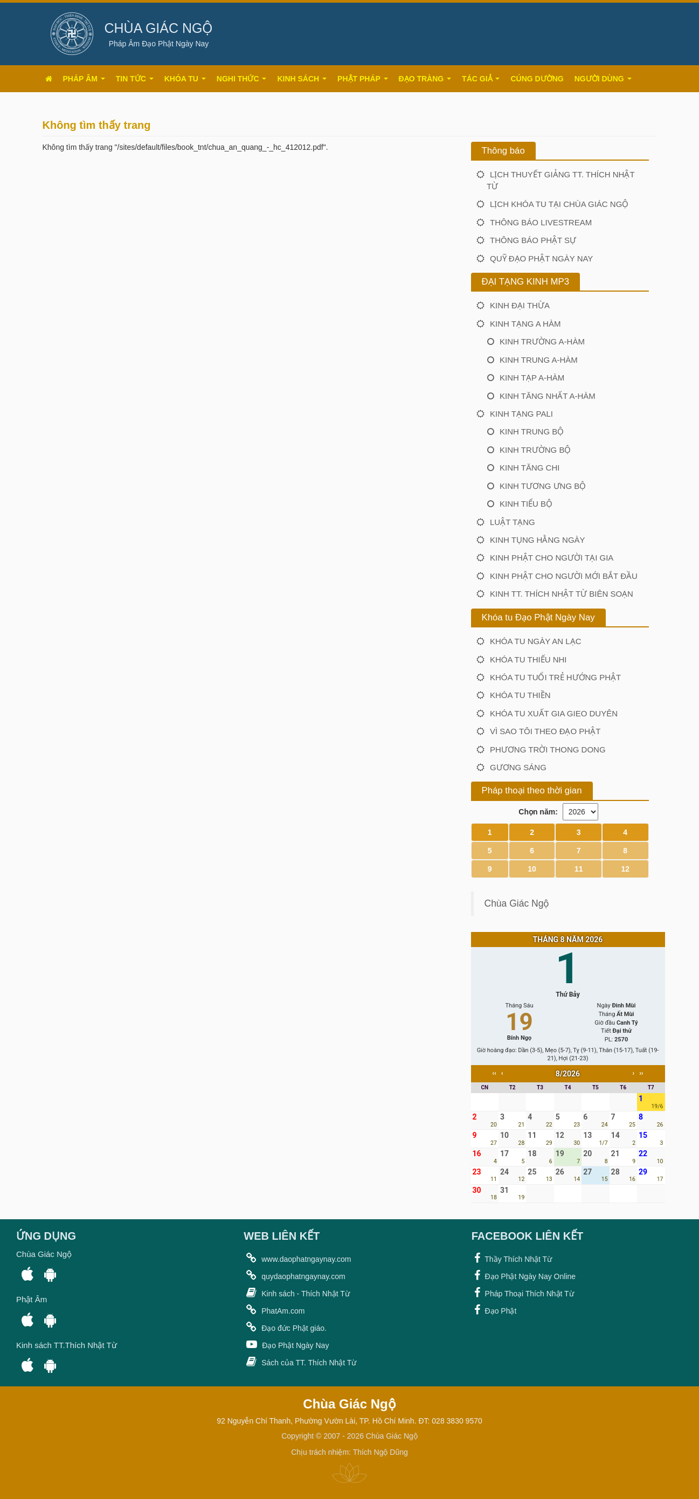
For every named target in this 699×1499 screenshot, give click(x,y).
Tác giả (481, 78)
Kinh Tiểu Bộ (526, 503)
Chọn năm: (538, 811)
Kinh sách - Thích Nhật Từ (296, 1292)
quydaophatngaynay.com (294, 1275)
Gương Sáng (518, 767)
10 (532, 869)
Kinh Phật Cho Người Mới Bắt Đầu (564, 576)
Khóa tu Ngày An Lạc (536, 641)
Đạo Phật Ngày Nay (286, 1344)
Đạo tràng (425, 78)
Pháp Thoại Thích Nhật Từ (523, 1292)
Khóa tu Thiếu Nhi (528, 659)
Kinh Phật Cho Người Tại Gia (551, 557)
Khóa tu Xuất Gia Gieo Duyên (554, 713)
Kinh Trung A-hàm (539, 359)
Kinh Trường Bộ (535, 449)
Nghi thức (242, 78)
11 (579, 869)
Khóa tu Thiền (520, 695)
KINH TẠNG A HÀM (525, 323)
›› (641, 1073)
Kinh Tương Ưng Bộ (543, 486)
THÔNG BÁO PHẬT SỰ (533, 240)
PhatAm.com (274, 1309)
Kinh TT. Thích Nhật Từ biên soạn (561, 593)
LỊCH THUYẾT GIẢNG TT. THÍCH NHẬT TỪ (560, 180)
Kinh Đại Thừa (520, 305)
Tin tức (135, 78)
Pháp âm (84, 78)
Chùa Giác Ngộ (517, 903)
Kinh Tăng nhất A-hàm (548, 395)
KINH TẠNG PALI (521, 413)
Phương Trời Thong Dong (548, 749)
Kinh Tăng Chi (529, 467)
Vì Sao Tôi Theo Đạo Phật (545, 731)
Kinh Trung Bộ (532, 431)
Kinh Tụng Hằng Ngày (537, 539)
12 (625, 869)
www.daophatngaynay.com (297, 1258)
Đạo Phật (494, 1309)
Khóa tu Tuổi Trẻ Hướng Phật (555, 677)
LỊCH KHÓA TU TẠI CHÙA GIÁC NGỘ (559, 204)
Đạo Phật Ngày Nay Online (524, 1275)
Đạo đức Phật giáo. (285, 1327)
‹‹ (494, 1073)
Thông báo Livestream (541, 222)
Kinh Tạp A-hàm (532, 377)
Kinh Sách (302, 78)
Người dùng (603, 78)
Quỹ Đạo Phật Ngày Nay (541, 258)
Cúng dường (536, 78)
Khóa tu (185, 78)
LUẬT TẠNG (512, 522)
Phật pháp (362, 78)
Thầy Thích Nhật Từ (512, 1258)
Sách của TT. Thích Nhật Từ (300, 1361)
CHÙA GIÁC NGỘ (159, 28)
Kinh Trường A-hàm (542, 341)
